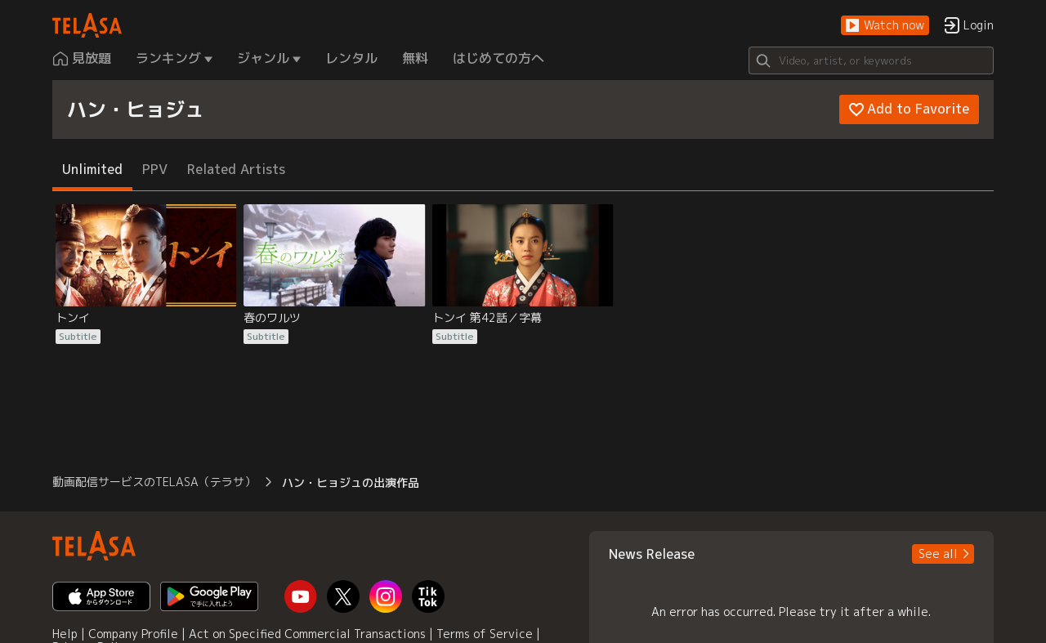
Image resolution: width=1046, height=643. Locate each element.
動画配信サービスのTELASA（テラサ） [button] (154, 481)
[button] (885, 26)
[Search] (871, 60)
